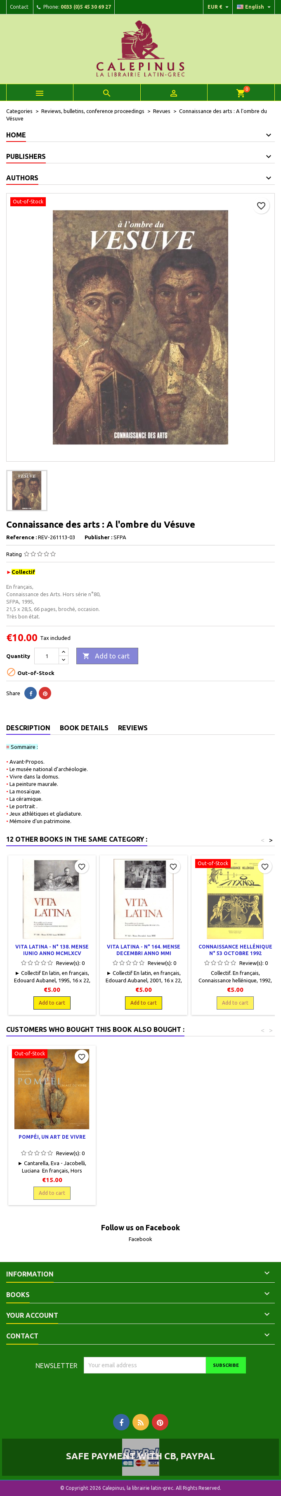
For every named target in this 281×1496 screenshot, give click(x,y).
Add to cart (106, 656)
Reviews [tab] (133, 727)
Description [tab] (28, 727)
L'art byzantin (144, 1137)
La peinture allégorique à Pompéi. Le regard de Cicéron (52, 1143)
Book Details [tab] (84, 727)
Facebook (140, 1239)
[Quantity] (46, 656)
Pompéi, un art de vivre (235, 1137)
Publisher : (98, 537)
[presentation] (152, 1389)
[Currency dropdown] (219, 7)
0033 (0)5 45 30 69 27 (86, 6)
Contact (19, 6)
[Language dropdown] (255, 7)
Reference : (21, 537)
